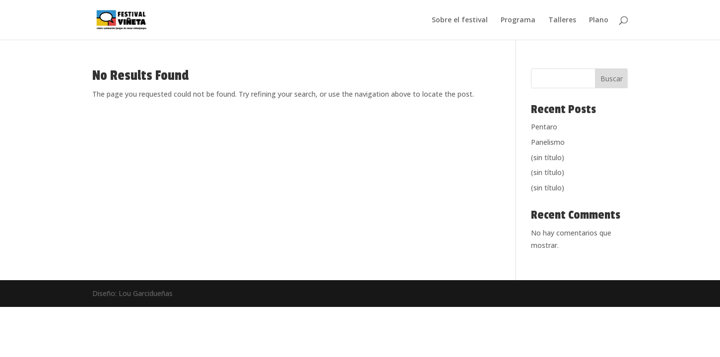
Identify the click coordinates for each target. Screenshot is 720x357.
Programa (518, 20)
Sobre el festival (460, 20)
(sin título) (547, 157)
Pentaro (544, 126)
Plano (598, 20)
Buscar (611, 78)
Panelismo (548, 142)
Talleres (562, 20)
